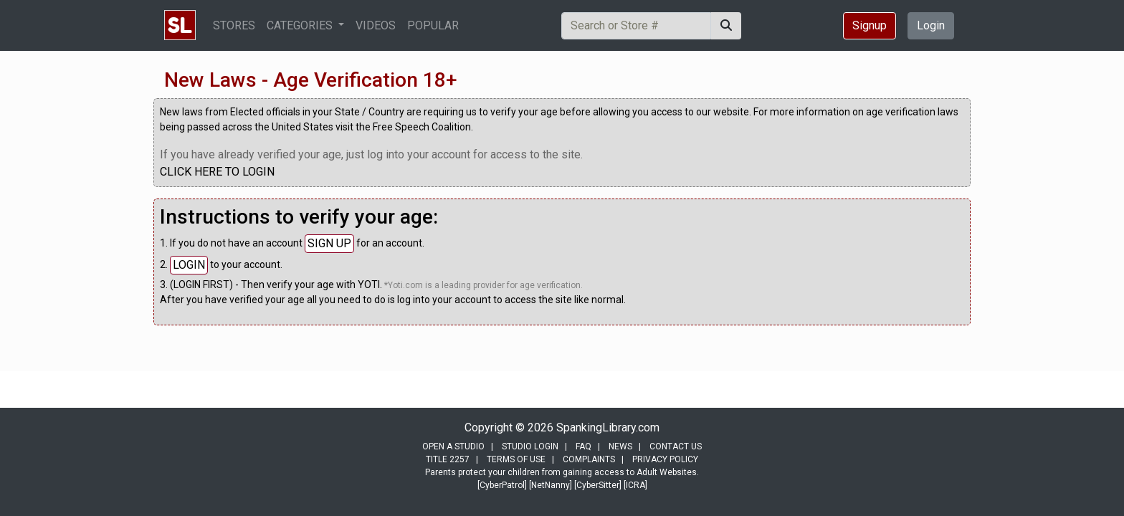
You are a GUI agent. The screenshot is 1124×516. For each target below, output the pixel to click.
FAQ (583, 446)
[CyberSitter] (597, 485)
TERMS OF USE (516, 459)
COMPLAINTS (589, 459)
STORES (234, 25)
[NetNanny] (550, 485)
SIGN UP (329, 243)
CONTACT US (675, 446)
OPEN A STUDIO (453, 446)
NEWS (620, 446)
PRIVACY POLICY (665, 459)
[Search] (636, 25)
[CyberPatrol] (502, 485)
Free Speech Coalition (422, 127)
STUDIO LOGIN (530, 446)
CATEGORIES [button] (301, 25)
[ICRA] (635, 485)
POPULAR (433, 25)
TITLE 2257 (448, 459)
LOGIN (189, 265)
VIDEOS (376, 25)
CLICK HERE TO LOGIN (217, 171)
